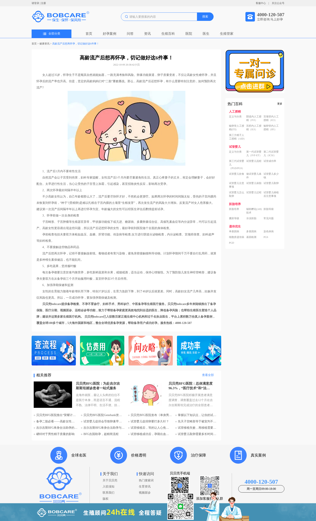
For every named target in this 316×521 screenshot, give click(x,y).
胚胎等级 (269, 209)
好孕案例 (109, 33)
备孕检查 (73, 304)
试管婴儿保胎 (253, 183)
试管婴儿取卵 (271, 183)
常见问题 (269, 218)
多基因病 (251, 231)
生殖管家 (226, 33)
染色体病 (269, 231)
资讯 (147, 33)
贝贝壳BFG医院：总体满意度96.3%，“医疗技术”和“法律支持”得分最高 (191, 386)
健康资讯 (44, 43)
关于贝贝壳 (110, 480)
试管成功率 (270, 161)
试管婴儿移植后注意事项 (271, 194)
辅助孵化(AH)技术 (254, 211)
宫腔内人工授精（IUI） (253, 127)
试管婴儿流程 (253, 161)
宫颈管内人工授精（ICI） (271, 118)
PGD (231, 242)
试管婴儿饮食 (236, 173)
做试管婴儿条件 (253, 175)
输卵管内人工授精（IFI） (271, 127)
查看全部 (208, 375)
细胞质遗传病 (236, 237)
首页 (89, 33)
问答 (130, 33)
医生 (206, 33)
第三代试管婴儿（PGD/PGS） (236, 165)
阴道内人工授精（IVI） (253, 118)
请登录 (35, 3)
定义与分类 (235, 116)
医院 (188, 33)
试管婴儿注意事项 (236, 185)
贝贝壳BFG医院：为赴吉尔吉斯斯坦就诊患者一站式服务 (98, 386)
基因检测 (251, 237)
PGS (266, 237)
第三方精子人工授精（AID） (237, 137)
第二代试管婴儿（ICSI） (271, 153)
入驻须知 (108, 486)
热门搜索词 (146, 480)
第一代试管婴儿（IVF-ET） (254, 153)
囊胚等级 (234, 218)
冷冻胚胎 (251, 218)
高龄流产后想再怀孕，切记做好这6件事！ (75, 43)
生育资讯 (145, 486)
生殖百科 (168, 33)
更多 (279, 103)
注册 (43, 3)
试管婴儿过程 (253, 192)
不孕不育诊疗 (91, 304)
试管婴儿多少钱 (271, 175)
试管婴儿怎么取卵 (236, 194)
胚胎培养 (234, 209)
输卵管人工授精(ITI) (236, 127)
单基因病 (234, 231)
